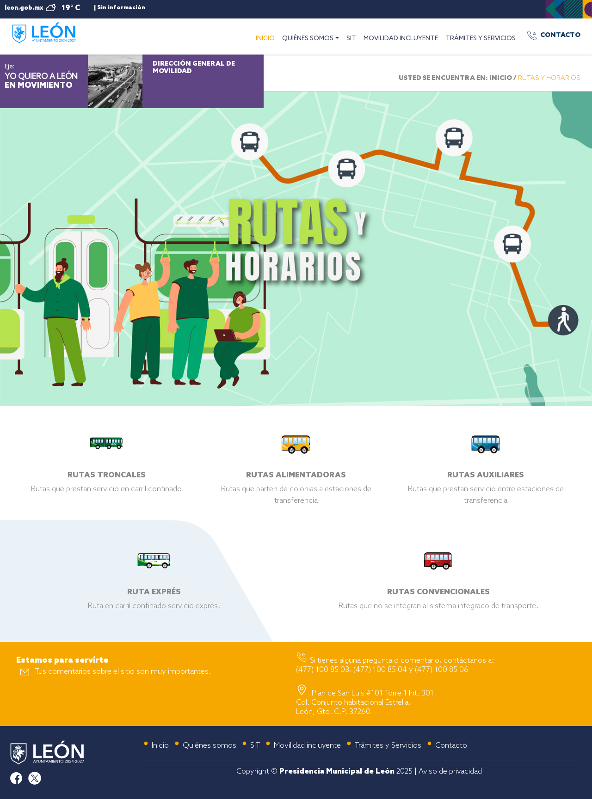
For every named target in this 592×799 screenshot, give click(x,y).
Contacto (451, 745)
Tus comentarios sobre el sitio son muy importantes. (123, 671)
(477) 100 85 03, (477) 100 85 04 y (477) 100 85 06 (382, 669)
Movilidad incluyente (307, 745)
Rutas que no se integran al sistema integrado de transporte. (438, 592)
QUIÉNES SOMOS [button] (307, 39)
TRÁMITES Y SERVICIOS (480, 39)
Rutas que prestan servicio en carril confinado (106, 475)
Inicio (160, 745)
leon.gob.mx (24, 8)
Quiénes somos (209, 745)
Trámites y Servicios (388, 745)
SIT (351, 39)
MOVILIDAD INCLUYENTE (401, 39)
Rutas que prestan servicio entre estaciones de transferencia (485, 481)
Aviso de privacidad (450, 771)
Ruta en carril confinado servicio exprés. (154, 592)
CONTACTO (560, 35)
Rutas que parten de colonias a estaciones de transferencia (296, 481)
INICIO (267, 37)
